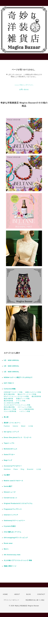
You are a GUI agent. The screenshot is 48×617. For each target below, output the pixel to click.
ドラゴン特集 (20, 401)
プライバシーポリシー (11, 600)
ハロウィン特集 (24, 411)
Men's (6, 549)
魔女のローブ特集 (10, 409)
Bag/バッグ (8, 460)
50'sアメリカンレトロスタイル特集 (16, 396)
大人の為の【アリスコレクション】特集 (18, 560)
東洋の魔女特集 (9, 394)
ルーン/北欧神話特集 (26, 409)
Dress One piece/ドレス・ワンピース (17, 437)
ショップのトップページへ (24, 85)
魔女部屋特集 (36, 396)
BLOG (28, 594)
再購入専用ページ (10, 566)
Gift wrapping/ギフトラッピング (16, 537)
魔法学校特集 (8, 401)
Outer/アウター (9, 454)
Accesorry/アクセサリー (13, 466)
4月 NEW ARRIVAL (11, 366)
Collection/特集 (10, 389)
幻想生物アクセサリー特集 (13, 392)
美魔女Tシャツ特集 (23, 398)
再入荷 (6, 417)
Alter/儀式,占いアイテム (12, 532)
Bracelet (30, 469)
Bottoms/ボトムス (10, 449)
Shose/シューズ (9, 492)
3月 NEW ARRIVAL (11, 372)
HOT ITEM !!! (9, 383)
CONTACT (41, 594)
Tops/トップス (9, 443)
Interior (15, 426)
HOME (5, 594)
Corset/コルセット (10, 498)
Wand (23, 426)
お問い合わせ (24, 89)
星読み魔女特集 (9, 407)
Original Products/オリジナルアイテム (18, 503)
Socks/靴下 (8, 486)
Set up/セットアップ (11, 432)
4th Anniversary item (12, 555)
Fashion (7, 426)
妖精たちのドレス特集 (33, 392)
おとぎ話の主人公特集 (11, 403)
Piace (16, 469)
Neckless (7, 469)
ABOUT (17, 594)
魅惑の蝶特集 (8, 398)
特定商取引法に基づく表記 (35, 600)
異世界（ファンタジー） (12, 423)
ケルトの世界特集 (10, 411)
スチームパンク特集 (25, 407)
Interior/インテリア (11, 515)
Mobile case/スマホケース (13, 480)
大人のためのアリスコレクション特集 (17, 405)
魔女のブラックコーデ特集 (27, 394)
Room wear (8, 543)
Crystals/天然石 (10, 526)
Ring (22, 469)
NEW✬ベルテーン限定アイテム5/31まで (18, 377)
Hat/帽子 (7, 475)
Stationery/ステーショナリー (14, 520)
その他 (30, 426)
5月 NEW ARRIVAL (11, 360)
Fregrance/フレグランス (13, 509)
